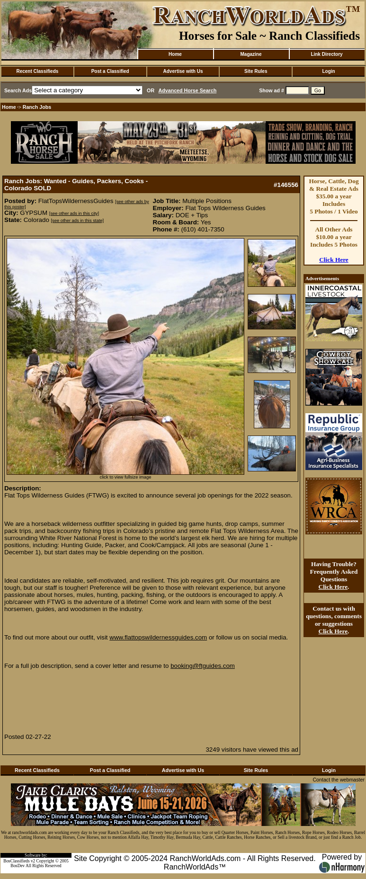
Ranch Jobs (37, 107)
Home (175, 54)
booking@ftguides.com (202, 665)
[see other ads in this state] (77, 220)
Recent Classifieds (37, 71)
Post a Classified (110, 71)
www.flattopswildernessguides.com (158, 637)
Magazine (250, 54)
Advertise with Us (183, 71)
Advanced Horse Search (188, 90)
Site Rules (255, 71)
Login (328, 71)
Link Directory (326, 54)
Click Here (333, 259)
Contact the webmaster (338, 779)
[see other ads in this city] (74, 213)
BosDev (17, 865)
